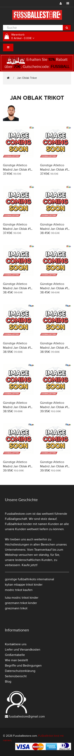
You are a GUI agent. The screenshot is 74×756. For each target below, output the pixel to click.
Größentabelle (15, 655)
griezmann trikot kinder (21, 603)
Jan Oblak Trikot (27, 78)
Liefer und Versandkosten (22, 650)
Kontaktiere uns (15, 644)
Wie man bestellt (16, 660)
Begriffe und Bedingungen (23, 666)
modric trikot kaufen (19, 590)
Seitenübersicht (16, 676)
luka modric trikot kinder (21, 598)
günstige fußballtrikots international (29, 579)
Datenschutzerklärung (20, 671)
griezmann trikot (16, 608)
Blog (8, 682)
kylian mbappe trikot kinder (23, 585)
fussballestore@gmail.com (27, 716)
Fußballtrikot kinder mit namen (26, 524)
